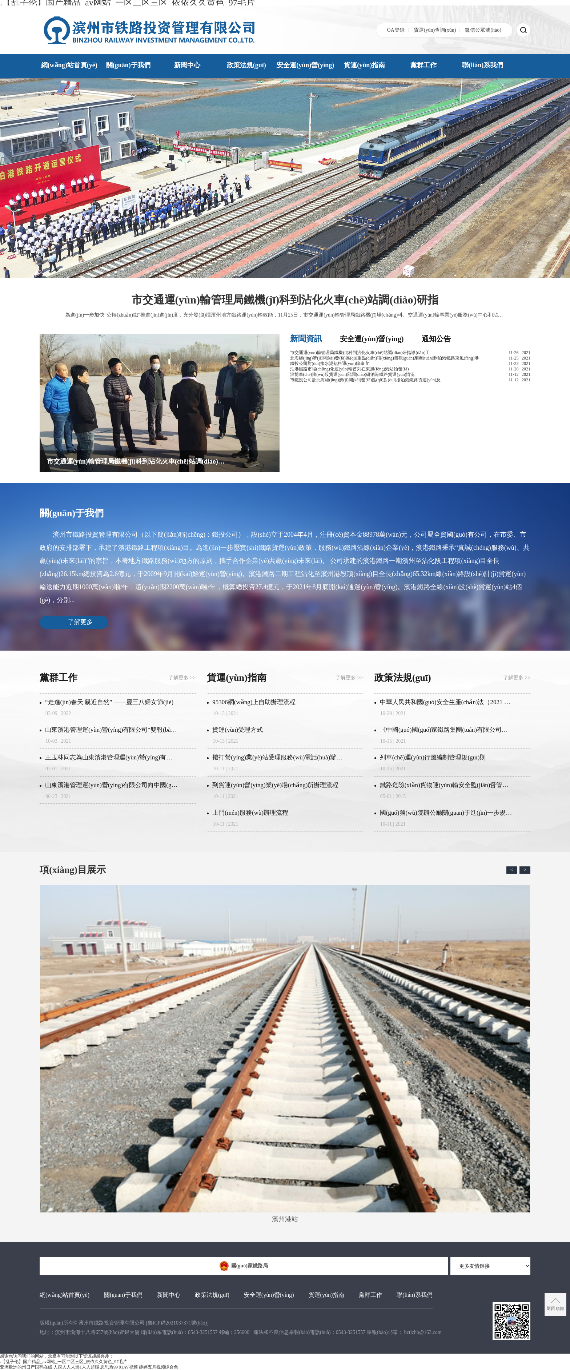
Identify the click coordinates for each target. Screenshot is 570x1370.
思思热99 (109, 1367)
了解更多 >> (182, 677)
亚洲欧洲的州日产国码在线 (26, 1367)
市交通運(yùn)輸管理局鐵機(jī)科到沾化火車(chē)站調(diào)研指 (285, 300)
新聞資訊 (306, 338)
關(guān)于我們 (128, 65)
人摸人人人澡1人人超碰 (76, 1367)
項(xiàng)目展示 (73, 870)
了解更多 (80, 622)
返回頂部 (555, 1308)
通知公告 (436, 339)
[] (177, 1323)
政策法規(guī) (246, 65)
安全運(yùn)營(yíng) (305, 65)
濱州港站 (285, 1054)
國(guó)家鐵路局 (244, 1266)
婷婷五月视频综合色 (158, 1367)
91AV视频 (128, 1367)
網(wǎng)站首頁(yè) (69, 65)
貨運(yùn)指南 (364, 65)
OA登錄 (396, 30)
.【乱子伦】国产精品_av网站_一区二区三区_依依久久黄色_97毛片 (63, 1361)
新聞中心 (187, 65)
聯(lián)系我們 (482, 65)
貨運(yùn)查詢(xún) (435, 30)
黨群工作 (423, 65)
